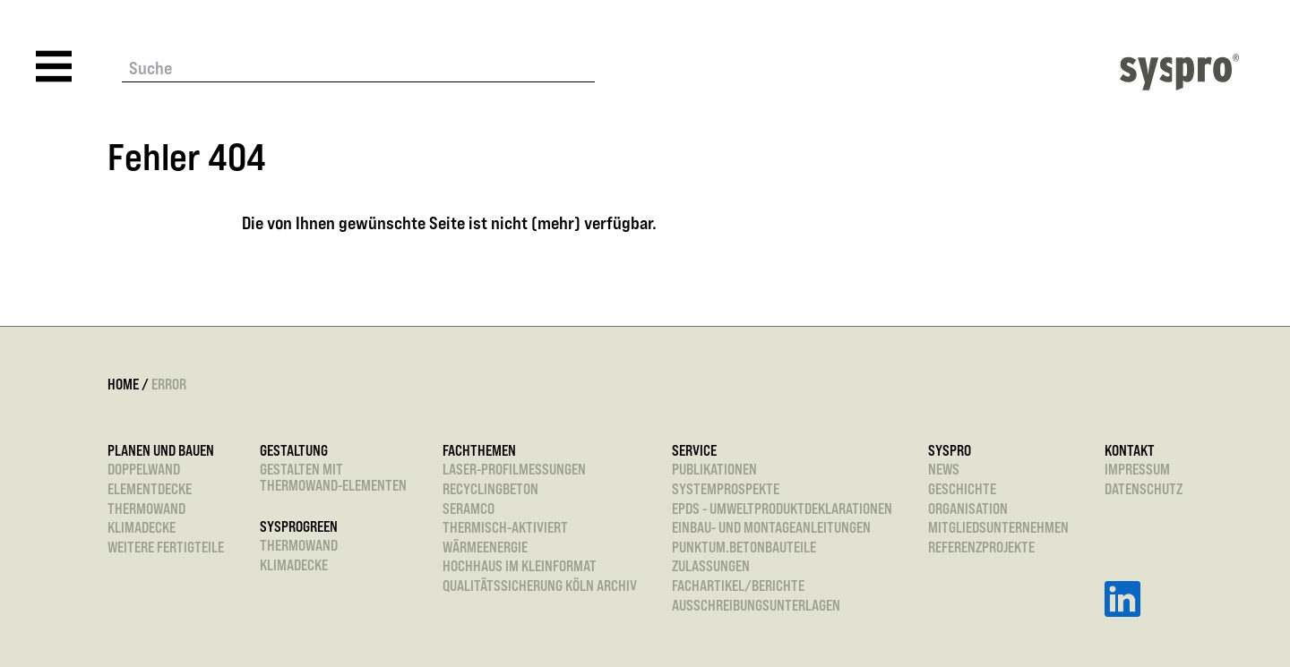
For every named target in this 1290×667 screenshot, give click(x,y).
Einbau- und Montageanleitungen (771, 528)
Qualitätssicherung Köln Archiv (540, 586)
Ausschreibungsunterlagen (756, 606)
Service (694, 451)
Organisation (968, 509)
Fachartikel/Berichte (738, 586)
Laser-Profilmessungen (514, 470)
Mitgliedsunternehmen (998, 528)
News (943, 470)
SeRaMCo (468, 509)
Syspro (949, 451)
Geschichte (962, 490)
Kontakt (1130, 451)
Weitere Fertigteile (166, 548)
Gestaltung (294, 451)
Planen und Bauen (161, 451)
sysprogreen (299, 527)
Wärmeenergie (485, 548)
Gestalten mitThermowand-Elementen (333, 477)
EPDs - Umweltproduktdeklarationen (782, 509)
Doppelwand (144, 470)
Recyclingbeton (490, 490)
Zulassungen (711, 567)
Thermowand (146, 509)
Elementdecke (150, 490)
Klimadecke (142, 528)
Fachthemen (479, 451)
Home (123, 384)
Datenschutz (1143, 490)
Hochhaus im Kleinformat (520, 567)
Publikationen (714, 470)
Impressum (1137, 470)
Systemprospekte (725, 490)
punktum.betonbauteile (744, 548)
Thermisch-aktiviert (505, 528)
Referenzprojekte (981, 548)
